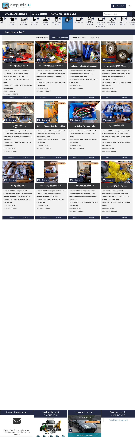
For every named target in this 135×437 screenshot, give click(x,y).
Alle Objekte (39, 14)
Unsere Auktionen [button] (17, 14)
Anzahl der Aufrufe (78, 37)
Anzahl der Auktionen (59, 37)
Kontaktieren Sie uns (63, 14)
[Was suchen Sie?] (115, 14)
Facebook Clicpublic (118, 420)
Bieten (25, 98)
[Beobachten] (70, 430)
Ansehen (10, 98)
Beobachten (10, 60)
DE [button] (130, 6)
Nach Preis (94, 37)
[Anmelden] (118, 6)
